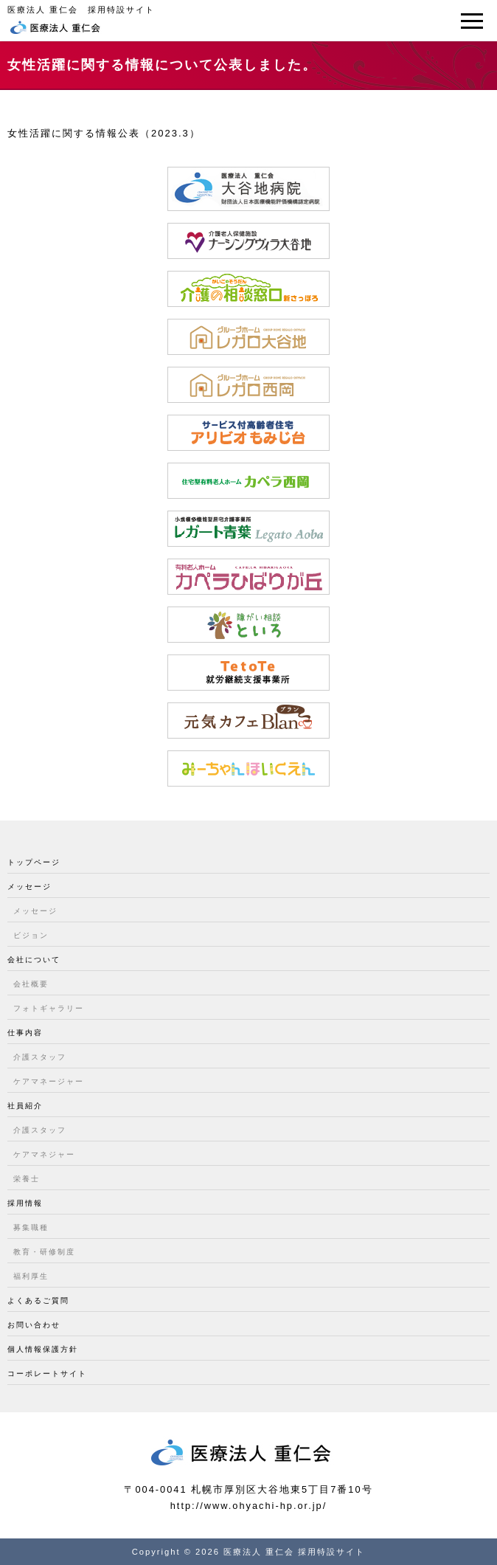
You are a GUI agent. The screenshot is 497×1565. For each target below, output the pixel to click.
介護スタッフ (39, 1057)
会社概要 (31, 984)
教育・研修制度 (44, 1252)
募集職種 (31, 1227)
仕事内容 (25, 1033)
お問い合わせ (33, 1325)
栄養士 (26, 1179)
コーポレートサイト (47, 1373)
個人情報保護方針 (42, 1349)
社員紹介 (25, 1106)
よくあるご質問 (38, 1300)
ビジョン (31, 935)
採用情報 (25, 1203)
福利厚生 (31, 1276)
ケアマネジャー (44, 1154)
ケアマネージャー (48, 1081)
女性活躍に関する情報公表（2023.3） (104, 133)
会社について (33, 960)
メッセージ (29, 886)
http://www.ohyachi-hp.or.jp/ (248, 1505)
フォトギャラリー (48, 1008)
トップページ (33, 862)
